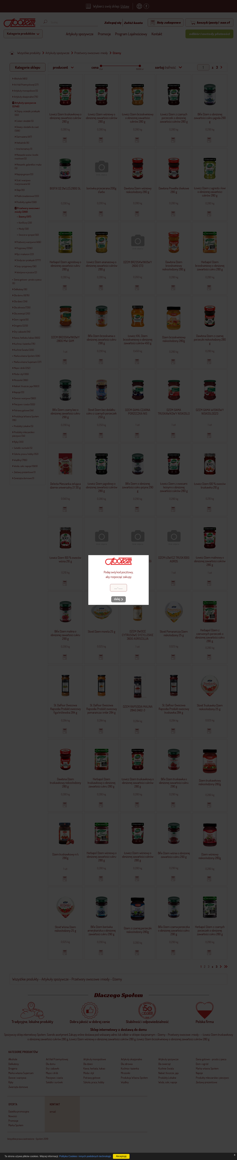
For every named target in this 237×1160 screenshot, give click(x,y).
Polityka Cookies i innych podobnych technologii (85, 1156)
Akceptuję (121, 1156)
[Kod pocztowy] (118, 587)
